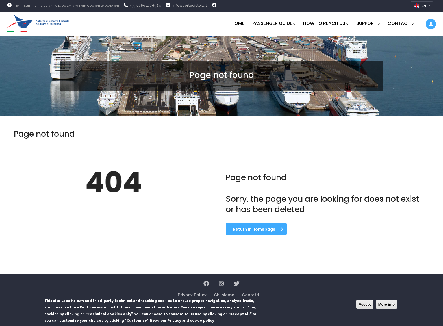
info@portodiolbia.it (190, 6)
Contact (401, 23)
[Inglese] (422, 5)
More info (386, 305)
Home (237, 23)
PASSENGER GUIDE (273, 23)
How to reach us (325, 23)
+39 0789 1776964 (145, 6)
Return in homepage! (255, 229)
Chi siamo (224, 294)
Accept (365, 305)
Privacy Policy (192, 294)
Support (368, 23)
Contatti (250, 294)
